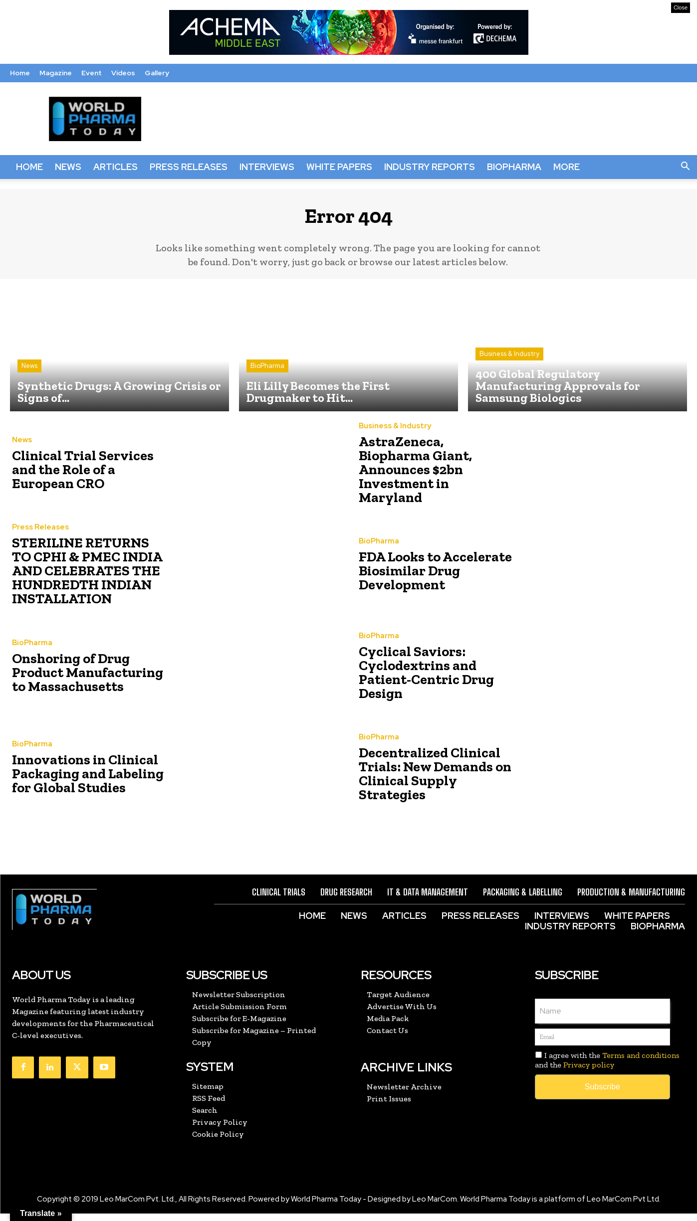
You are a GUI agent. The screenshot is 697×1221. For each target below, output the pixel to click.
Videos (123, 72)
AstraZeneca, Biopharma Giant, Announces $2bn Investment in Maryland (427, 477)
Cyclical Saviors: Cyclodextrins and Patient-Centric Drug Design (434, 680)
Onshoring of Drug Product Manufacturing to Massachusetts (87, 680)
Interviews (266, 167)
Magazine (55, 72)
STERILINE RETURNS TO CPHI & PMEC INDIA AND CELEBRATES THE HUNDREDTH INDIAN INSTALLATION (82, 578)
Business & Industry (509, 361)
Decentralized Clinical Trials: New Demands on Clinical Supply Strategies (431, 781)
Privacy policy (588, 1072)
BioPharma (514, 167)
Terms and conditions (641, 1062)
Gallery (157, 72)
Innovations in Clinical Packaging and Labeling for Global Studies (88, 781)
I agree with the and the (607, 1067)
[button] (685, 167)
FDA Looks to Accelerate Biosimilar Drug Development (425, 578)
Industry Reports (429, 167)
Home (20, 72)
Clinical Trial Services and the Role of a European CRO (86, 477)
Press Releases (189, 167)
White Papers (339, 167)
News (68, 167)
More (566, 167)
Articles (115, 167)
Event (91, 72)
